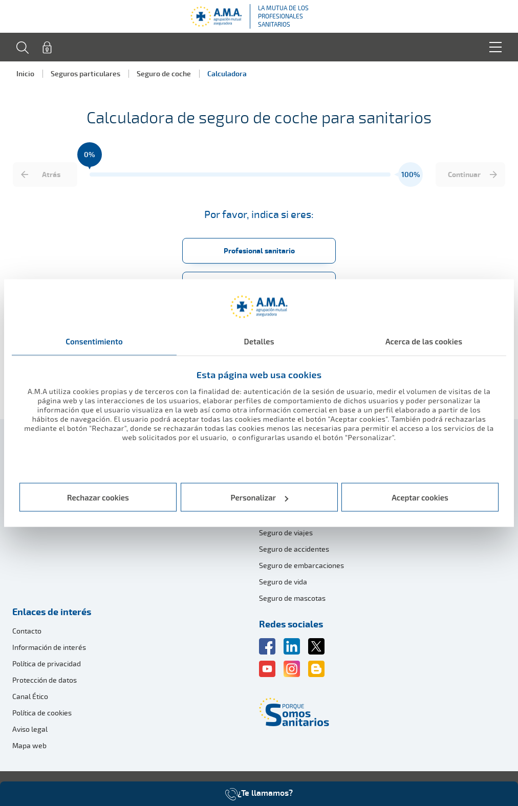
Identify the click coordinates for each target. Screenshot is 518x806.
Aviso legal (30, 729)
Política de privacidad (46, 663)
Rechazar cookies (98, 497)
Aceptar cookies (420, 497)
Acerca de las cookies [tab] (423, 340)
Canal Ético (30, 696)
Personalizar (260, 497)
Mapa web (29, 745)
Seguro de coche (164, 73)
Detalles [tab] (259, 340)
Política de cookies (42, 712)
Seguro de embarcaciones (301, 565)
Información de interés (49, 647)
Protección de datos (44, 680)
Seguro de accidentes (294, 549)
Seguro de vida (283, 581)
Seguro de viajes (286, 532)
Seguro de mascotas (292, 598)
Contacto (26, 631)
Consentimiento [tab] (94, 340)
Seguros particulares (85, 73)
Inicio (25, 73)
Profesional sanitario (259, 250)
